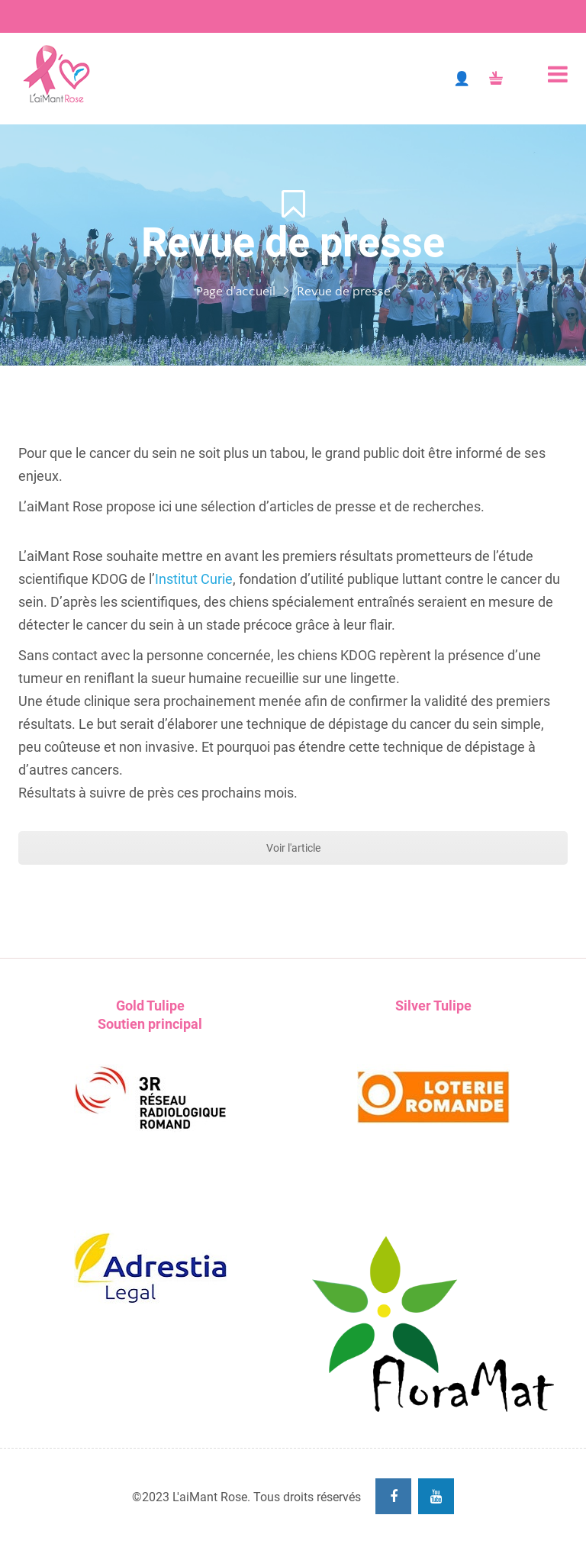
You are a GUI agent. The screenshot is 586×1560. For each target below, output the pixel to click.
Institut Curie (194, 579)
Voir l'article (293, 848)
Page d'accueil (235, 291)
